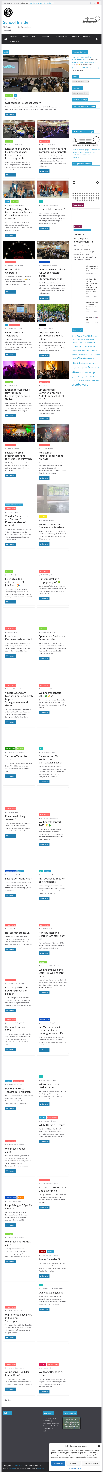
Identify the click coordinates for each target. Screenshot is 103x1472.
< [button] (73, 180)
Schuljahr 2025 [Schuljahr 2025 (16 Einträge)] (83, 371)
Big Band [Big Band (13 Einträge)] (80, 338)
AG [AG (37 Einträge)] (84, 334)
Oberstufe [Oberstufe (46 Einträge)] (82, 356)
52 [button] (84, 198)
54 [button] (89, 198)
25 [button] (72, 195)
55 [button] (91, 198)
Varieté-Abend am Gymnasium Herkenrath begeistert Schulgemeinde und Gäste (18, 700)
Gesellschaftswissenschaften (14, 503)
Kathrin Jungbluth (58, 1288)
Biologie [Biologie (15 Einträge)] (86, 338)
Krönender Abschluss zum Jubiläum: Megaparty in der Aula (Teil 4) (17, 393)
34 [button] (93, 195)
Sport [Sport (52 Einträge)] (94, 370)
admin (19, 98)
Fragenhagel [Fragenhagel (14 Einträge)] (90, 345)
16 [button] (79, 193)
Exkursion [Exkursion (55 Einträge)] (77, 344)
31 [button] (86, 195)
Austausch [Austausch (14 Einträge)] (74, 338)
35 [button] (95, 195)
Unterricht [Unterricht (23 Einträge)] (75, 378)
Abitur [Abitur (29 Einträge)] (79, 334)
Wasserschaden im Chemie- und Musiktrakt (49, 526)
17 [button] (82, 193)
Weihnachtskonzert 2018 (16, 1150)
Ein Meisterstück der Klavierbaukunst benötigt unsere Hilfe (51, 1030)
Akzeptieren (58, 1463)
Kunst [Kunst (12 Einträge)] (85, 353)
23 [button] (95, 193)
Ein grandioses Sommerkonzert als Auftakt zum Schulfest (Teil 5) (51, 393)
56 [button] (93, 198)
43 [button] (86, 196)
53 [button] (86, 198)
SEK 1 (41, 201)
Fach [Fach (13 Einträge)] (85, 345)
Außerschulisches (44, 261)
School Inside (15, 22)
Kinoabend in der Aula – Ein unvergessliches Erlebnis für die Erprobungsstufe (18, 153)
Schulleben (9, 95)
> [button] (97, 180)
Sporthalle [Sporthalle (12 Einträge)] (74, 375)
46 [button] (93, 196)
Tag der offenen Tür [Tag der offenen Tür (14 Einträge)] (86, 375)
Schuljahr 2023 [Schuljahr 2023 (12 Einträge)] (83, 366)
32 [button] (89, 195)
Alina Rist (22, 1023)
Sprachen (20, 871)
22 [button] (93, 193)
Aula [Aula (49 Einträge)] (88, 334)
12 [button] (98, 191)
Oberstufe (42, 1251)
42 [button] (84, 196)
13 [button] (72, 193)
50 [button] (79, 198)
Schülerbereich (61, 37)
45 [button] (91, 196)
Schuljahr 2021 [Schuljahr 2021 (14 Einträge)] (92, 361)
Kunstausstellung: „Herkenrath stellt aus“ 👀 (52, 936)
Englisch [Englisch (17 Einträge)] (74, 341)
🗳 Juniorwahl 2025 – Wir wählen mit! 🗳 (85, 68)
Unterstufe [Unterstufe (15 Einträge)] (83, 379)
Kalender (24, 37)
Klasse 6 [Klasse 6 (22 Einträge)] (74, 352)
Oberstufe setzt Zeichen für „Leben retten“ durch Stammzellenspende (52, 273)
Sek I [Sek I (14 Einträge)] (89, 371)
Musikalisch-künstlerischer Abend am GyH (51, 454)
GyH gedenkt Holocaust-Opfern (23, 102)
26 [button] (75, 195)
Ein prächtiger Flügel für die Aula (18, 1206)
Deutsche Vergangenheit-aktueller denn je (82, 236)
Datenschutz (72, 1468)
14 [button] (75, 193)
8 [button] (89, 191)
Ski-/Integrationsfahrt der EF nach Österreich (92, 266)
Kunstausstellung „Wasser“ (15, 818)
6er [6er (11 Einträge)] (75, 334)
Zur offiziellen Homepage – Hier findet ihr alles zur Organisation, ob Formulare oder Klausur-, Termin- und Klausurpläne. (85, 152)
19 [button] (86, 193)
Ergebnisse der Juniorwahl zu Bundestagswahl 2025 (38, 4)
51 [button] (82, 198)
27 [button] (77, 195)
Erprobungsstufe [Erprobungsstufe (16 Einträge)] (83, 341)
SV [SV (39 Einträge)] (78, 374)
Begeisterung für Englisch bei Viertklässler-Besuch (50, 760)
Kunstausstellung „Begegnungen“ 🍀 (49, 581)
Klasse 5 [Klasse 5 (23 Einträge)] (92, 349)
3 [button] (77, 191)
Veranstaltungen (44, 141)
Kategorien (45, 37)
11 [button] (95, 191)
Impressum (80, 1468)
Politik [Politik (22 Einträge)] (91, 357)
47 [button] (95, 196)
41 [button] (82, 196)
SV (15, 95)
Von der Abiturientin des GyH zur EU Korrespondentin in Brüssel (16, 519)
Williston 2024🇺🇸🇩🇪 (91, 317)
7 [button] (86, 191)
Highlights (42, 1363)
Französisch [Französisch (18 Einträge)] (75, 349)
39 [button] (77, 196)
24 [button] (98, 193)
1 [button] (72, 191)
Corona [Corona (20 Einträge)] (97, 338)
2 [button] (75, 191)
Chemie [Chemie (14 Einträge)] (91, 338)
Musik (7, 201)
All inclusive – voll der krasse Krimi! (17, 1372)
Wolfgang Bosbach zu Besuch (51, 1372)
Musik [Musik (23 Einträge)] (73, 357)
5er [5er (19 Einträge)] (72, 334)
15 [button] (77, 193)
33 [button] (91, 195)
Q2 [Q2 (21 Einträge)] (81, 361)
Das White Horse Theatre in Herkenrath (18, 1090)
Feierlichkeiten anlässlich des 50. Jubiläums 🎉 (15, 583)
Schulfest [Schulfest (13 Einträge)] (85, 361)
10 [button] (93, 191)
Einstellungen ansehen (91, 1463)
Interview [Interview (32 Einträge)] (84, 348)
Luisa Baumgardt (21, 1367)
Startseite (13, 37)
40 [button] (79, 196)
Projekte (20, 1197)
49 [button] (77, 198)
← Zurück (6, 1399)
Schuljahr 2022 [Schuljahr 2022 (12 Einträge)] (75, 366)
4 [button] (79, 191)
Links (33, 37)
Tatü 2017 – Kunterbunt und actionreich (52, 1188)
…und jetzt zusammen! (52, 208)
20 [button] (89, 193)
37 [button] (72, 196)
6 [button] (84, 191)
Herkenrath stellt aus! (17, 932)
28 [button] (79, 195)
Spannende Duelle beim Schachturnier (52, 638)
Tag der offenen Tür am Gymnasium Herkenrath (52, 151)
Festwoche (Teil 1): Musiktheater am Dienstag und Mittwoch (18, 454)
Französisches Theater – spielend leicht (51, 880)
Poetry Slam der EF (49, 1258)
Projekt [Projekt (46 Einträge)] (75, 361)
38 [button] (75, 196)
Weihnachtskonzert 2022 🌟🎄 (50, 824)
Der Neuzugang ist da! (51, 1291)
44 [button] (89, 196)
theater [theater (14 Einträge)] (94, 375)
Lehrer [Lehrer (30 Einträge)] (90, 352)
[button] (99, 1446)
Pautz (55, 1023)
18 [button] (84, 193)
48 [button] (98, 196)
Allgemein (42, 324)
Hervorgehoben (10, 749)
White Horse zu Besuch (52, 1124)
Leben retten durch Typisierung (16, 333)
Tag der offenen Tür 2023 (16, 758)
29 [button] (82, 195)
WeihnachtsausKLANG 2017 (18, 1242)
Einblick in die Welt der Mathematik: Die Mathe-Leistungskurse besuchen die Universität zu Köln (91, 284)
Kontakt (75, 37)
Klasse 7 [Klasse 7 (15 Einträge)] (80, 353)
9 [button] (91, 191)
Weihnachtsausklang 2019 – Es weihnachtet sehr (51, 973)
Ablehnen (73, 1463)
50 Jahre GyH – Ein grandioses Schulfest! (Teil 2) (51, 334)
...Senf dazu (43, 515)
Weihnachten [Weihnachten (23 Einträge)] (93, 378)
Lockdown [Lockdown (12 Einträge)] (96, 353)
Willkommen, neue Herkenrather (49, 1085)
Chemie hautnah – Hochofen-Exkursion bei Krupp (91, 304)
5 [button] (82, 191)
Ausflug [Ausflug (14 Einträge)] (94, 334)
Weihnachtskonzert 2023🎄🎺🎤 (50, 695)
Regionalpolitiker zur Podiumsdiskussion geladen (17, 990)
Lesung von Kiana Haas (18, 878)
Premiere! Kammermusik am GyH (18, 638)
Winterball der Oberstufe (13, 270)
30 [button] (84, 195)
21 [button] (91, 193)
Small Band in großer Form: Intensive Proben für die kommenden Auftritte (18, 213)
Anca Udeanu (57, 966)
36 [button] (98, 195)
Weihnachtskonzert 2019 (16, 1028)
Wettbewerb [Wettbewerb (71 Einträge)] (79, 383)
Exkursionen (77, 224)
